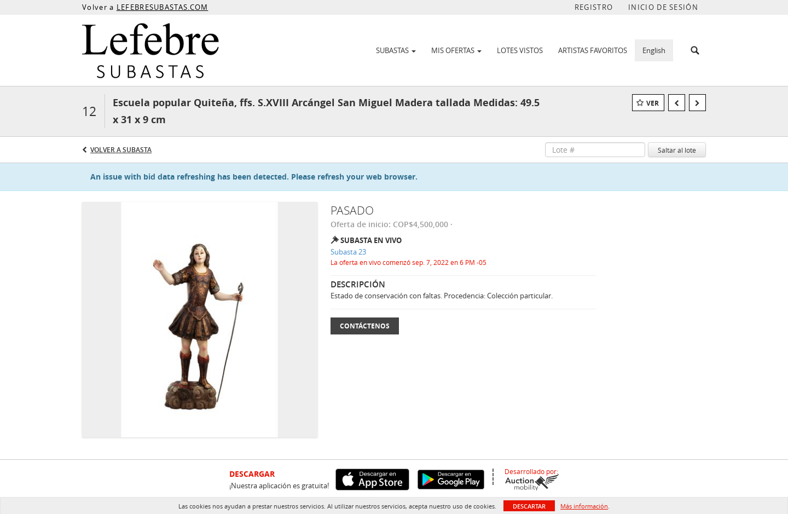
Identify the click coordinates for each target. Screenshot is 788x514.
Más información (584, 506)
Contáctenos (365, 326)
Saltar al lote (677, 150)
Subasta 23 (348, 252)
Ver (652, 103)
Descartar (529, 506)
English (653, 50)
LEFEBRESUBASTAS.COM (162, 7)
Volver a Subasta (121, 149)
